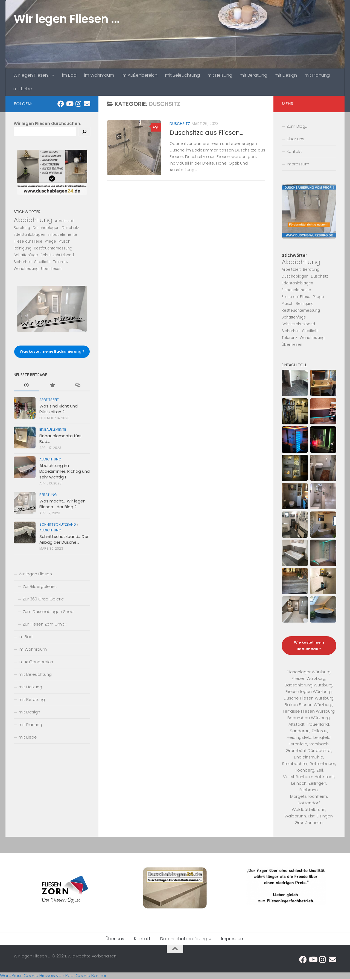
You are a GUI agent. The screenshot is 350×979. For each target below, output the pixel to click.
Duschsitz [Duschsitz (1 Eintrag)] (70, 227)
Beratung (48, 494)
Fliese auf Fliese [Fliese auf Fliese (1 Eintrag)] (28, 241)
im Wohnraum (99, 75)
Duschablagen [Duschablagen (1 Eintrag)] (46, 227)
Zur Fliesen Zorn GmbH (45, 624)
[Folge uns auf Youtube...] (69, 103)
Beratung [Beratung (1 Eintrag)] (22, 227)
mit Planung (317, 75)
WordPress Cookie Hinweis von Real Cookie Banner (53, 975)
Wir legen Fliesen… (31, 75)
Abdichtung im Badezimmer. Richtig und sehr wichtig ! (64, 471)
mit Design (286, 75)
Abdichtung (50, 459)
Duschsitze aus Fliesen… (206, 132)
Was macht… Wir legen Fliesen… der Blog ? (62, 504)
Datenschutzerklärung (183, 939)
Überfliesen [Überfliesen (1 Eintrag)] (51, 268)
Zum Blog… (297, 126)
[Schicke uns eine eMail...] (87, 103)
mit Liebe (22, 89)
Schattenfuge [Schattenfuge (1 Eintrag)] (26, 255)
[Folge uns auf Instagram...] (78, 103)
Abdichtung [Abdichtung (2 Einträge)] (33, 220)
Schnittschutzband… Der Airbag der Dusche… (64, 539)
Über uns (295, 139)
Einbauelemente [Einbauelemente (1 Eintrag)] (62, 234)
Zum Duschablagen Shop (48, 611)
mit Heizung (220, 75)
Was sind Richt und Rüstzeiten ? (58, 409)
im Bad (69, 75)
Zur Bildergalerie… (40, 586)
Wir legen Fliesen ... (67, 19)
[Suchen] (84, 131)
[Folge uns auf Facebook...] (60, 103)
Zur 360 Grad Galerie (43, 599)
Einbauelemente (52, 429)
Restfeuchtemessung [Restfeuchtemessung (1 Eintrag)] (53, 248)
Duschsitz (180, 123)
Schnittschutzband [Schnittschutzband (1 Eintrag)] (57, 255)
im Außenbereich (140, 75)
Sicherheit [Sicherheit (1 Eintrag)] (23, 261)
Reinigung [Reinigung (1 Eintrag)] (22, 248)
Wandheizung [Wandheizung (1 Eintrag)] (26, 268)
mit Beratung (253, 75)
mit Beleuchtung (182, 75)
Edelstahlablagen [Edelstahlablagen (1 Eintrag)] (29, 234)
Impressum (298, 164)
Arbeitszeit (49, 399)
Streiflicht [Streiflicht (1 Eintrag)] (42, 261)
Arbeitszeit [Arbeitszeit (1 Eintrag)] (64, 221)
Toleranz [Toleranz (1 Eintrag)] (61, 261)
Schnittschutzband (57, 524)
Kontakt (294, 151)
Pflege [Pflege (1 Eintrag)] (50, 241)
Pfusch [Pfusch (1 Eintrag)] (64, 241)
